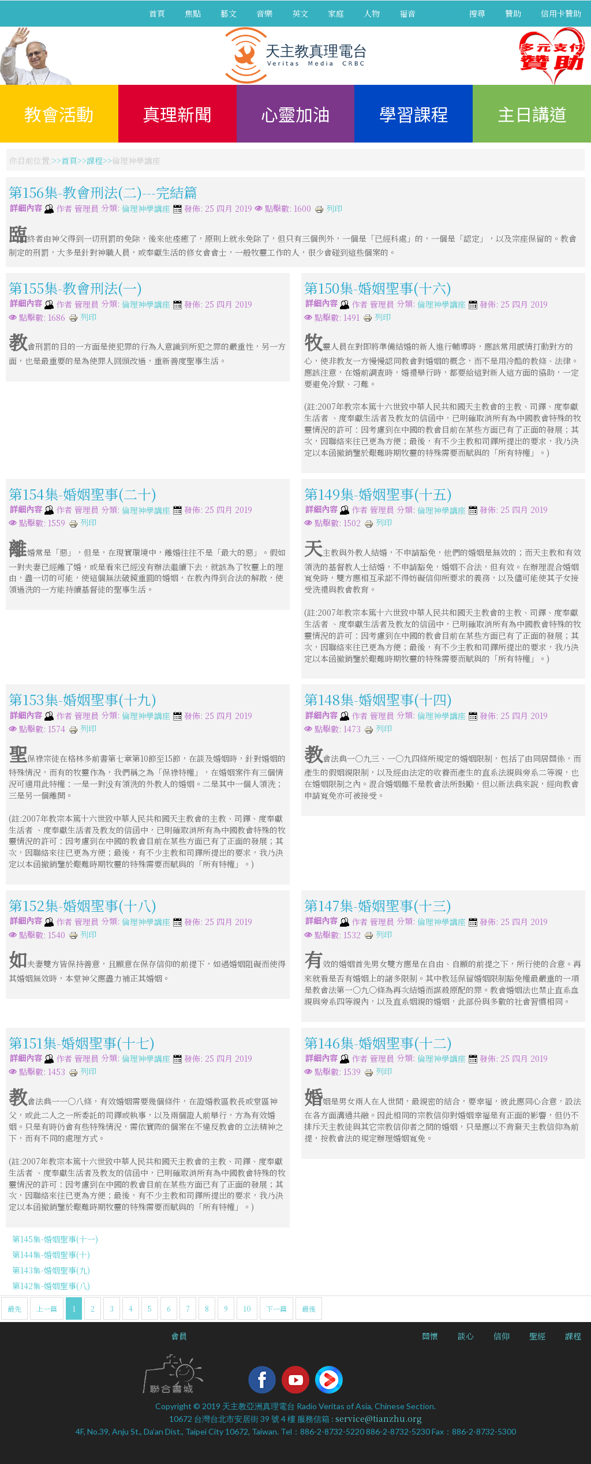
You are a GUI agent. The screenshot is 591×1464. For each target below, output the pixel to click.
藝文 (228, 13)
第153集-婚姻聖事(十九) (82, 699)
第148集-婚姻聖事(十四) (378, 699)
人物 (372, 13)
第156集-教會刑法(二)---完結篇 (103, 192)
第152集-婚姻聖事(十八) (82, 905)
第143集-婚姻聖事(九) (51, 1270)
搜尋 (477, 13)
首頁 (157, 13)
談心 (466, 1336)
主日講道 (532, 113)
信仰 (501, 1336)
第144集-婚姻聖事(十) (51, 1254)
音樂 (264, 13)
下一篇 (276, 1308)
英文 (300, 13)
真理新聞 (177, 113)
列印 (328, 208)
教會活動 (58, 113)
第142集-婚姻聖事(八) (51, 1285)
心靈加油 (295, 113)
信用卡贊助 (561, 13)
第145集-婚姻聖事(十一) (55, 1239)
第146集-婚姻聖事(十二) (378, 1042)
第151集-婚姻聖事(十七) (82, 1042)
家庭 (336, 13)
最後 (309, 1308)
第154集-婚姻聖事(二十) (82, 493)
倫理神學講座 (146, 209)
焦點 (193, 13)
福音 (407, 13)
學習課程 (413, 113)
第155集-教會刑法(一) (75, 288)
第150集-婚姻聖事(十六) (377, 288)
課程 (95, 160)
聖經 (537, 1336)
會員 (179, 1336)
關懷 (430, 1336)
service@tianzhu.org (378, 1418)
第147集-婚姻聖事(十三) (377, 905)
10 (247, 1308)
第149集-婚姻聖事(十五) (378, 493)
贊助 (513, 13)
